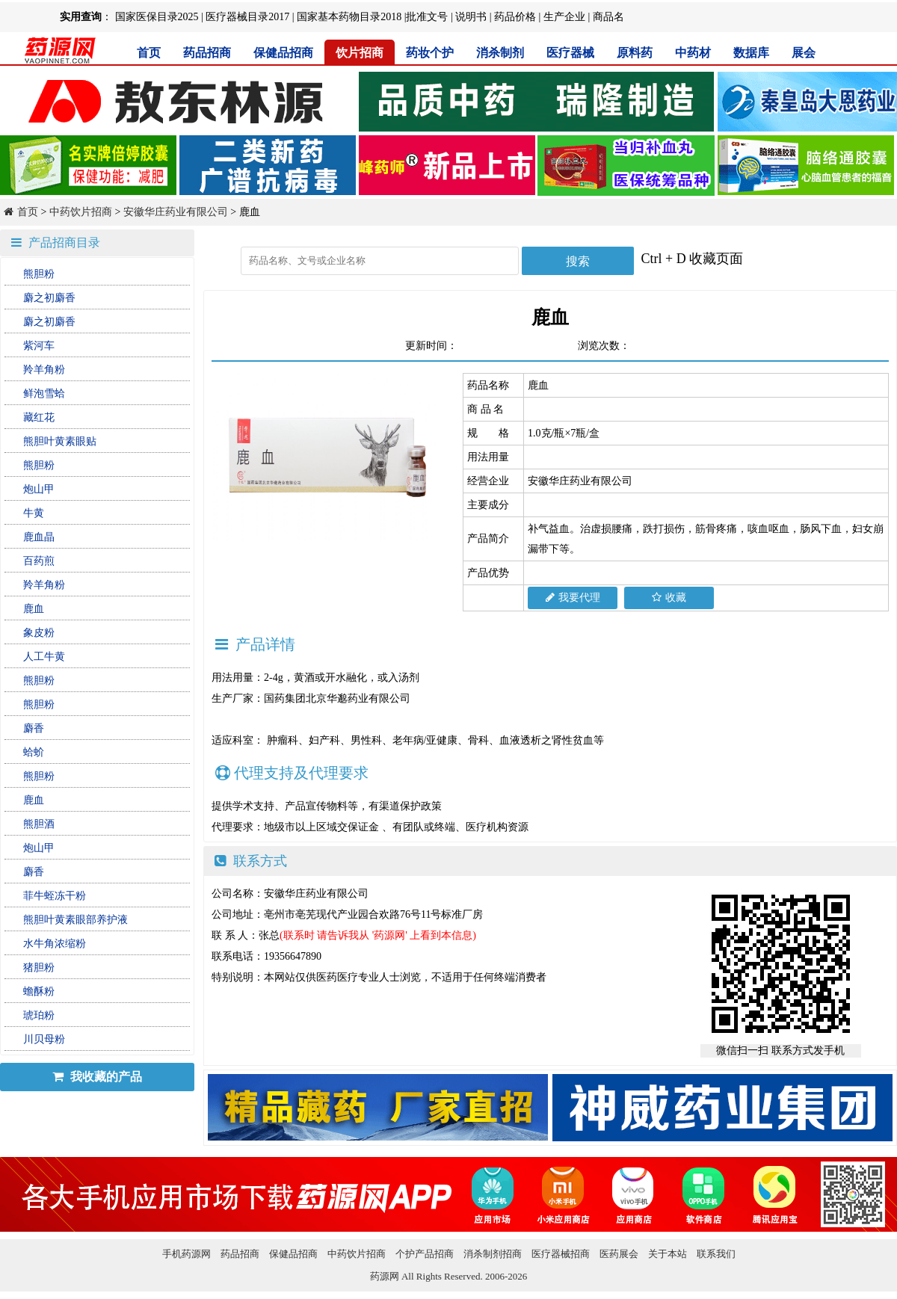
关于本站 (667, 1253)
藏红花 (39, 417)
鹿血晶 (39, 537)
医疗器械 (570, 52)
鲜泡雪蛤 (44, 393)
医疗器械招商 (560, 1253)
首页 (149, 52)
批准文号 (427, 16)
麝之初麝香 (49, 297)
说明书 (471, 16)
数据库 (751, 52)
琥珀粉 (39, 1015)
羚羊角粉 (44, 369)
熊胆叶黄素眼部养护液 (75, 919)
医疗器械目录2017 (247, 16)
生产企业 (564, 16)
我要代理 (573, 597)
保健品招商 (283, 52)
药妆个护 (430, 52)
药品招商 (207, 52)
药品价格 (515, 16)
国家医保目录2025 (157, 16)
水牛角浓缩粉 (54, 943)
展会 (804, 52)
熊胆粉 (39, 274)
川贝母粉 (44, 1039)
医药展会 (618, 1253)
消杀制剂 (500, 52)
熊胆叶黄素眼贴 (59, 441)
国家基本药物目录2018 (349, 16)
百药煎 (39, 561)
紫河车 (39, 345)
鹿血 (33, 608)
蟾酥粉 (39, 991)
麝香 (33, 728)
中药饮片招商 (80, 211)
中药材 (693, 52)
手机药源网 (186, 1253)
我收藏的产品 (97, 1076)
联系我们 (716, 1253)
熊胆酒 (39, 824)
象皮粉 (39, 632)
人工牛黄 (44, 656)
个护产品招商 (424, 1253)
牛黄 (33, 513)
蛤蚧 (33, 752)
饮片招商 (359, 52)
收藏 (669, 597)
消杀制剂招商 (492, 1253)
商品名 (608, 16)
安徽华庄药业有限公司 (175, 211)
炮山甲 (39, 489)
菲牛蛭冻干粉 (54, 895)
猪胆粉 (39, 967)
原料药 (635, 52)
